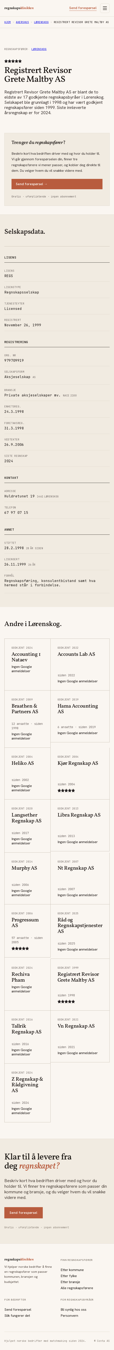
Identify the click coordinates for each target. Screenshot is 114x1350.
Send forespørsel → (32, 184)
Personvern (69, 1315)
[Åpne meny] (105, 8)
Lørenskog (41, 22)
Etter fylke (69, 1276)
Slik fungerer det (17, 1315)
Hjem (7, 22)
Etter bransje (70, 1282)
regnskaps (19, 8)
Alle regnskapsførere (77, 1288)
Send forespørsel (83, 8)
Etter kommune (72, 1270)
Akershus (22, 22)
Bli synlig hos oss (73, 1309)
